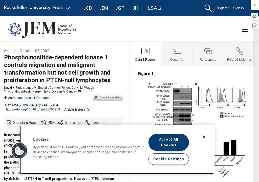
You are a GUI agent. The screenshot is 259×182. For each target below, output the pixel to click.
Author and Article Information (27, 98)
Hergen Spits (41, 91)
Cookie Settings (168, 159)
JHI (136, 8)
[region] (117, 149)
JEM (104, 8)
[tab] (145, 54)
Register (222, 8)
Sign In (240, 8)
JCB (88, 8)
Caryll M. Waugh (83, 87)
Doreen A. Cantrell (66, 91)
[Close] (203, 137)
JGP (120, 8)
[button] (208, 8)
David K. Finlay (14, 87)
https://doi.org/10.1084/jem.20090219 (33, 109)
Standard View (25, 123)
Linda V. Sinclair (37, 87)
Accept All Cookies (168, 142)
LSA (152, 8)
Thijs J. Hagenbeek (17, 91)
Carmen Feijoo (60, 87)
